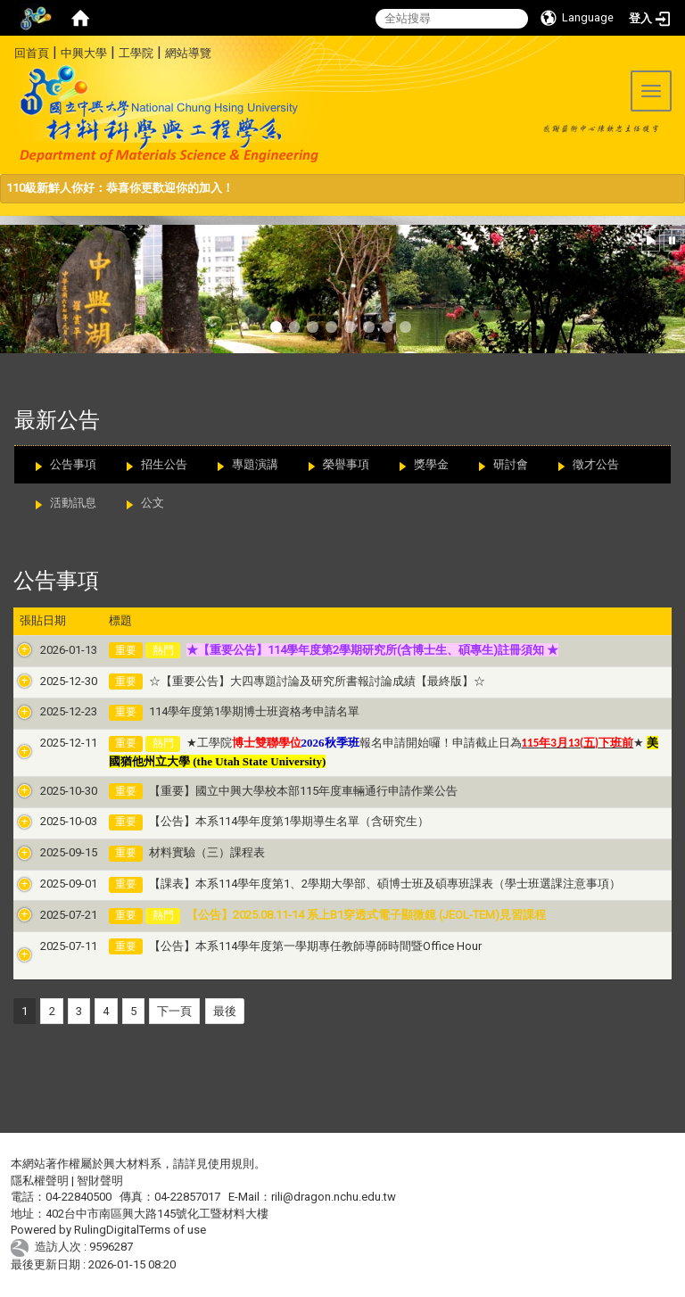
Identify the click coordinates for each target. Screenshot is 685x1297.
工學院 (136, 53)
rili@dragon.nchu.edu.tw (333, 1196)
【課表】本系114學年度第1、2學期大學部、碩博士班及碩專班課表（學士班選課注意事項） (364, 883)
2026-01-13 (48, 650)
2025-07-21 (48, 914)
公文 (152, 502)
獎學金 (431, 464)
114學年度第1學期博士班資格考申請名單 (233, 711)
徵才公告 (596, 464)
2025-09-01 (48, 883)
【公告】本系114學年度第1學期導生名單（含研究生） (268, 821)
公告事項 (73, 464)
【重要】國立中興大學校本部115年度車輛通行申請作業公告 (282, 790)
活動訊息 (73, 502)
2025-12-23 (48, 711)
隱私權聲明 (40, 1180)
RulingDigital (106, 1229)
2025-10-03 (48, 821)
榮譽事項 (346, 464)
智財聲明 (100, 1180)
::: (8, 50)
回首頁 (31, 53)
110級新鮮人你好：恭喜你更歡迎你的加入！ (120, 187)
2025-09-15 (48, 852)
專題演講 (255, 464)
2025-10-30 (48, 790)
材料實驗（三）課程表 (186, 852)
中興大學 (84, 53)
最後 (224, 1011)
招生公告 (164, 464)
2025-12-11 (48, 742)
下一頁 (174, 1011)
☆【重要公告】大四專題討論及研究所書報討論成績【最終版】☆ (296, 681)
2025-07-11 (48, 946)
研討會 (510, 464)
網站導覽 (188, 53)
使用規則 (231, 1163)
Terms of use (172, 1229)
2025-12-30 (48, 681)
